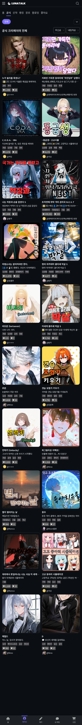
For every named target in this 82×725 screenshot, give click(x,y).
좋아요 (44, 12)
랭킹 (21, 12)
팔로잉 (35, 12)
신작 (15, 12)
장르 (28, 12)
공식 (8, 12)
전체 (6, 21)
